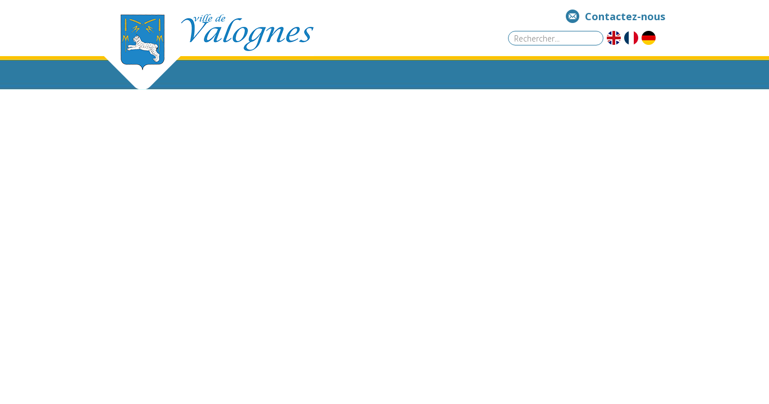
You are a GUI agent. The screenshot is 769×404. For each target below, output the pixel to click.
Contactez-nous (625, 16)
